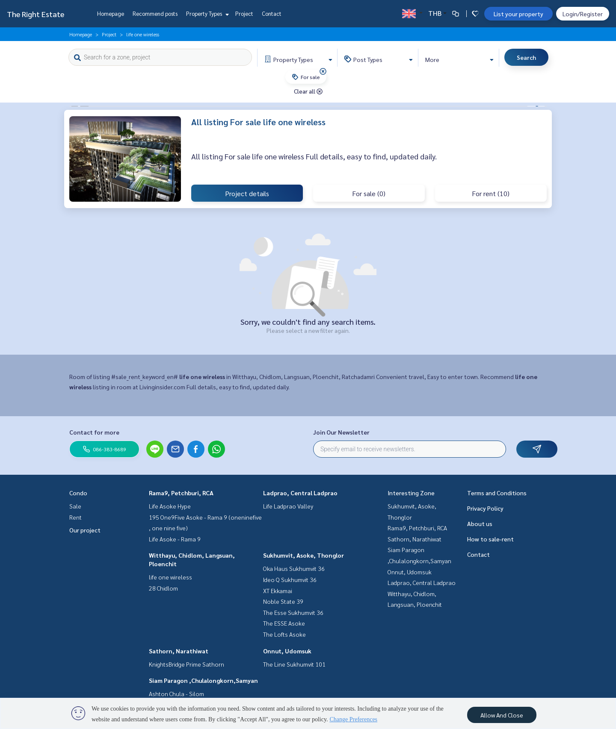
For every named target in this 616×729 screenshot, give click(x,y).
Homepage (110, 13)
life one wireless (170, 577)
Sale (75, 506)
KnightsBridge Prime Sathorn (186, 664)
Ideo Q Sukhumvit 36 (290, 579)
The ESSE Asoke (284, 623)
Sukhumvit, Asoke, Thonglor (303, 555)
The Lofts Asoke (284, 634)
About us (479, 523)
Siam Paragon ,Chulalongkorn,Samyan (203, 680)
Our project (85, 530)
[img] (323, 71)
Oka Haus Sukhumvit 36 (294, 568)
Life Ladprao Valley (288, 506)
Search (526, 57)
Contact (271, 13)
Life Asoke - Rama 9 (175, 539)
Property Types (206, 13)
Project (244, 13)
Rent (75, 517)
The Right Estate (35, 14)
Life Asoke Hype (170, 506)
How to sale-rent (490, 539)
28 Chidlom (163, 588)
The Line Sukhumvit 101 (294, 664)
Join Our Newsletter (341, 432)
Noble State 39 (283, 601)
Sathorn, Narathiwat (178, 651)
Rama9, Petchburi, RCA (181, 493)
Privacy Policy (485, 508)
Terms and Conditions (497, 493)
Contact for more (94, 432)
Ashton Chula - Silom (176, 693)
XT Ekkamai (277, 590)
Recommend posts (155, 13)
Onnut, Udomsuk (287, 651)
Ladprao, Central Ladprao (300, 493)
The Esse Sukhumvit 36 (293, 612)
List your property (518, 14)
